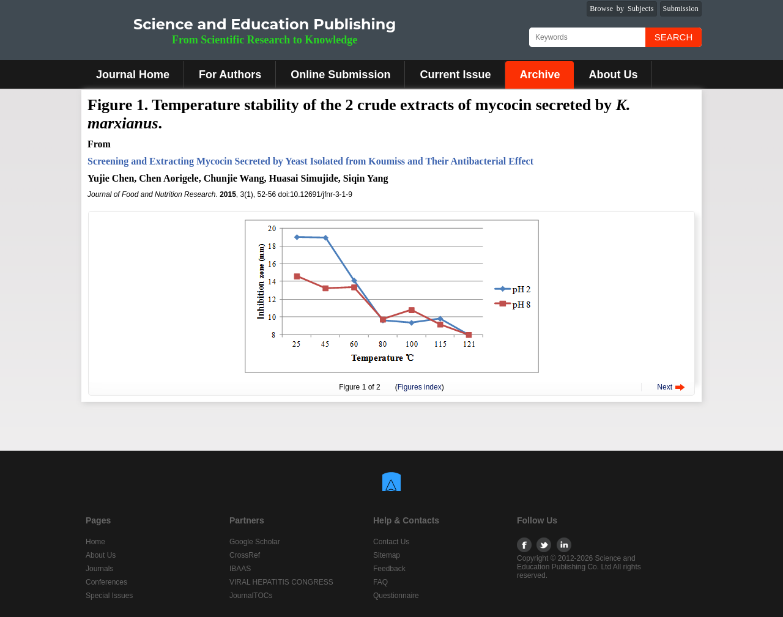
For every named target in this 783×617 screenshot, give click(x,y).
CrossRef (244, 555)
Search (674, 37)
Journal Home (132, 74)
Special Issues (109, 595)
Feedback (389, 568)
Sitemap (386, 555)
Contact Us (391, 542)
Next (664, 387)
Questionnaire (396, 595)
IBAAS (240, 568)
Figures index (420, 387)
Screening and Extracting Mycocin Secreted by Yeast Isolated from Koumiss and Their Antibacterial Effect (310, 161)
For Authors (230, 74)
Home (95, 542)
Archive (539, 74)
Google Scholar (254, 542)
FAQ (380, 582)
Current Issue (455, 74)
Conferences (106, 582)
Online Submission (340, 74)
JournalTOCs (250, 595)
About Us (612, 74)
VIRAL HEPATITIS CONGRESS (281, 582)
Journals (99, 568)
